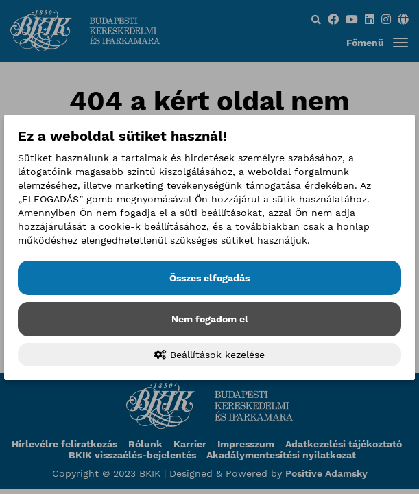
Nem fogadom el (209, 319)
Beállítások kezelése (209, 354)
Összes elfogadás (209, 277)
